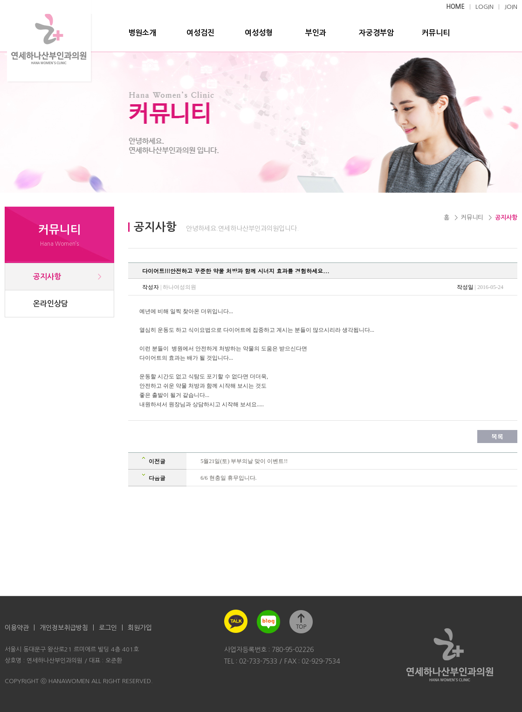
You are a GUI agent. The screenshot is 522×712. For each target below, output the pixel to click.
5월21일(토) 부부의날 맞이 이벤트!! (244, 461)
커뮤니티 (436, 32)
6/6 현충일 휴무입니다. (228, 478)
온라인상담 (50, 303)
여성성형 (259, 32)
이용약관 (17, 628)
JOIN (510, 7)
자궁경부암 (376, 32)
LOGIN (484, 7)
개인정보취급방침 (64, 628)
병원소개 (142, 32)
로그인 (108, 628)
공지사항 (47, 276)
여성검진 (200, 32)
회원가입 (140, 628)
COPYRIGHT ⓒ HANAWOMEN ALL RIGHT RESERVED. (79, 681)
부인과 (315, 32)
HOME (455, 7)
